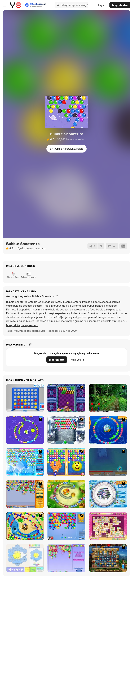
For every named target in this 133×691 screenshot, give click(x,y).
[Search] (58, 5)
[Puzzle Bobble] (66, 398)
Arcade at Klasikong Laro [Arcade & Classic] (31, 330)
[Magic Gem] (66, 462)
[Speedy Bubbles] (25, 494)
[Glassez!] (25, 558)
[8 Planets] (25, 430)
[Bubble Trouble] (108, 462)
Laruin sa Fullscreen (66, 148)
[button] (22, 325)
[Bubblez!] (66, 558)
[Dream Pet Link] (108, 526)
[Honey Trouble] (66, 494)
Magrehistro (120, 5)
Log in (101, 5)
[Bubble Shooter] (66, 526)
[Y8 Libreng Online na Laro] (15, 5)
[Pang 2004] (108, 398)
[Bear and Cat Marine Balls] (108, 430)
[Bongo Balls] (25, 526)
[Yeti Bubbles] (66, 430)
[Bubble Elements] (25, 462)
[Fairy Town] (108, 494)
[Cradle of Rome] (108, 558)
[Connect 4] (25, 398)
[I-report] (112, 246)
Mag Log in (77, 359)
